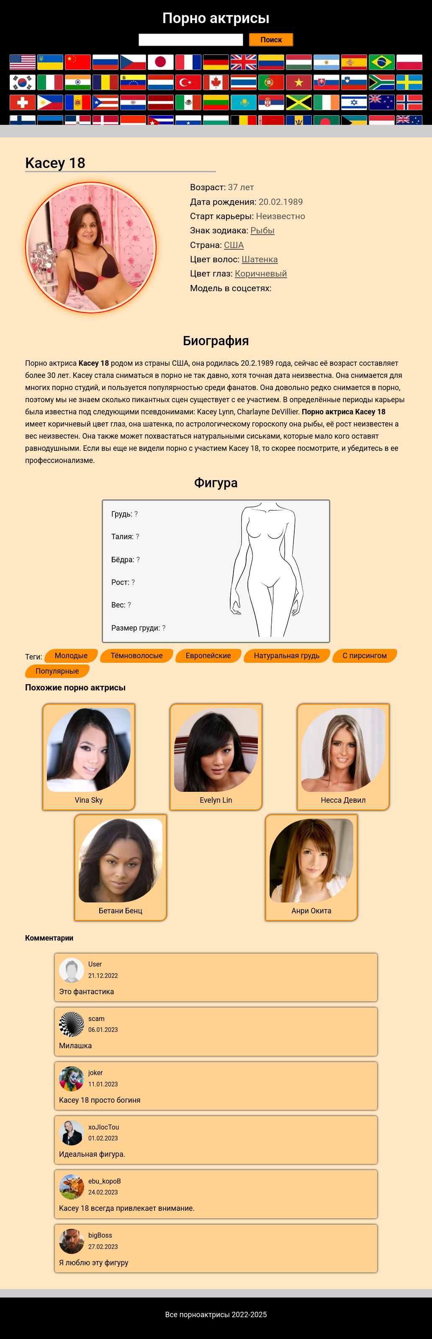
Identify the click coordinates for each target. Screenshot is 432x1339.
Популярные (57, 671)
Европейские (208, 655)
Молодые (71, 655)
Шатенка (260, 259)
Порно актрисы (216, 18)
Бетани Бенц (120, 911)
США (234, 245)
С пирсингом (365, 655)
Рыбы (262, 230)
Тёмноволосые (137, 655)
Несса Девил (343, 800)
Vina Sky (89, 800)
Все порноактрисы (197, 1315)
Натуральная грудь (287, 655)
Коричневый (261, 273)
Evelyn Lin (216, 800)
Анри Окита (311, 911)
